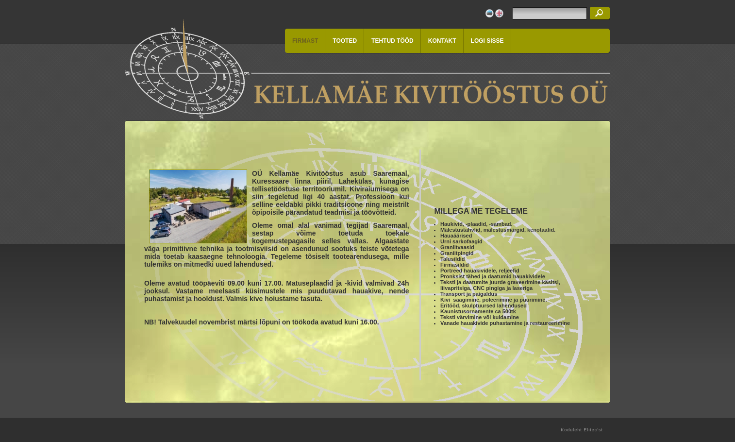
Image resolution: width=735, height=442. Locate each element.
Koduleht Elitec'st (582, 429)
